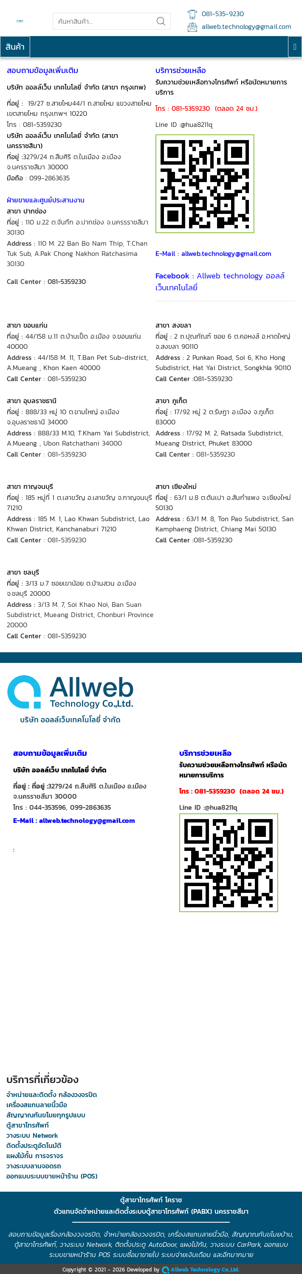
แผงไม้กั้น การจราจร (34, 1156)
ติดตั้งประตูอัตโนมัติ (34, 1145)
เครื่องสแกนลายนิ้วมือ (36, 1105)
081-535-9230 (216, 13)
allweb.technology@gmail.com (239, 26)
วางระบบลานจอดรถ (33, 1166)
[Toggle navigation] (295, 46)
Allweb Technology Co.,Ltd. (201, 1270)
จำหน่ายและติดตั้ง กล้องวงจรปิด (51, 1094)
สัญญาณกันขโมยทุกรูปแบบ (45, 1115)
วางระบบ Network (32, 1135)
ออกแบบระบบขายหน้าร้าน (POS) (51, 1176)
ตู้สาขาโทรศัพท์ (27, 1125)
